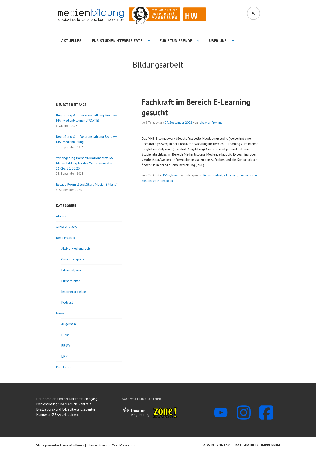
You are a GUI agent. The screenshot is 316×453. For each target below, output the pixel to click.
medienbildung (249, 175)
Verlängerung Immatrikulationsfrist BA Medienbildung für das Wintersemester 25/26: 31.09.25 (84, 163)
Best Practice (66, 237)
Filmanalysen (71, 270)
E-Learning (230, 175)
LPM (64, 356)
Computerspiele (72, 259)
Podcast (67, 302)
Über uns (218, 40)
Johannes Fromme (211, 123)
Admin (208, 445)
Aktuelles (71, 40)
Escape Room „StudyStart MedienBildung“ (87, 184)
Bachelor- (49, 398)
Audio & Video (66, 227)
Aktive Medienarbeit (75, 248)
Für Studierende (176, 40)
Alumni (61, 216)
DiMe (166, 175)
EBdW (65, 345)
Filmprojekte (70, 281)
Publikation (64, 367)
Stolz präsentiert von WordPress (60, 445)
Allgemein (68, 324)
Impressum (270, 445)
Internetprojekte (73, 291)
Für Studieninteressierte (117, 40)
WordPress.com (123, 445)
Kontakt (224, 445)
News (175, 175)
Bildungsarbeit (212, 175)
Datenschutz (247, 445)
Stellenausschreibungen (157, 181)
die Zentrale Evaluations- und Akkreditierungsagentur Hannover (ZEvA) (65, 409)
